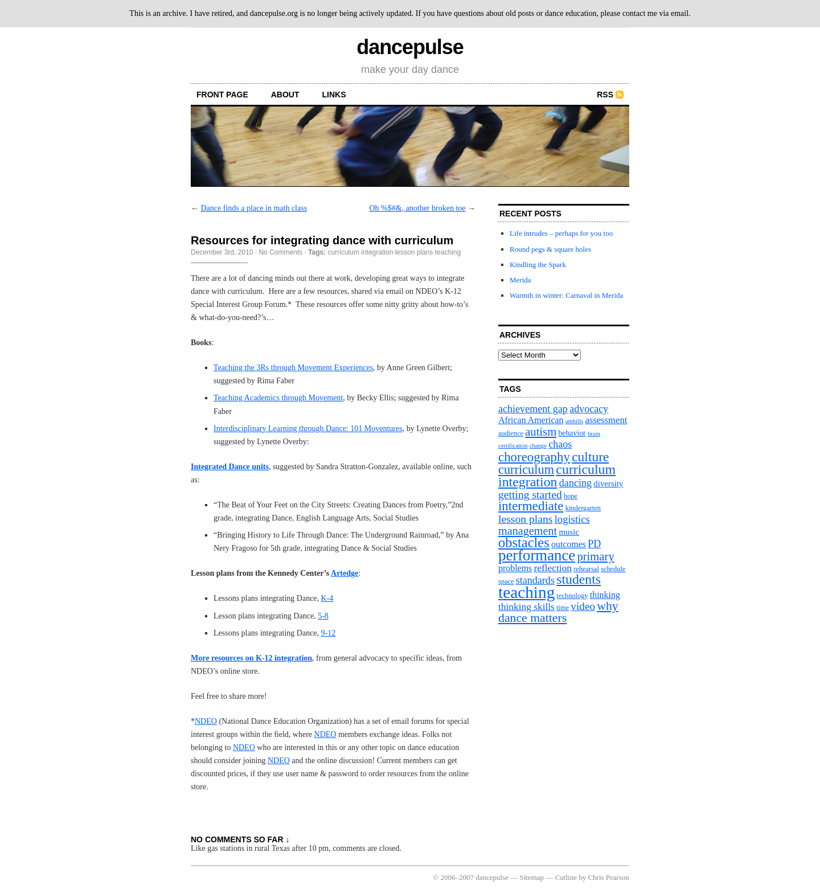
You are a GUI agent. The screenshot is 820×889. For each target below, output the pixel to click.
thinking (605, 595)
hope (570, 496)
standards (535, 580)
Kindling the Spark (538, 264)
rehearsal (586, 569)
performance (536, 555)
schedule (613, 569)
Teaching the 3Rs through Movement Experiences (293, 367)
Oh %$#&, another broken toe (417, 208)
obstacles (524, 542)
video (583, 606)
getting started (530, 494)
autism (540, 431)
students (578, 579)
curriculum (526, 469)
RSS (605, 94)
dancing (575, 483)
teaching (448, 252)
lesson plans (414, 252)
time (562, 608)
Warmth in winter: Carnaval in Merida (566, 295)
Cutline (566, 877)
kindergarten (583, 508)
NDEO (206, 721)
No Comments (280, 252)
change (538, 446)
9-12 (328, 633)
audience (510, 433)
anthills (574, 421)
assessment (606, 420)
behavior (571, 433)
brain (594, 434)
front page (222, 94)
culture (590, 456)
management (527, 531)
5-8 (323, 616)
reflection (553, 568)
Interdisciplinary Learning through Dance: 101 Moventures (308, 428)
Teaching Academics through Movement (278, 398)
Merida (520, 280)
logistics (572, 519)
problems (515, 568)
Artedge (344, 573)
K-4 (327, 598)
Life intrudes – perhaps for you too (561, 233)
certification (512, 446)
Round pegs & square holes (550, 249)
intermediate (530, 506)
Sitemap (532, 877)
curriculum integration (360, 252)
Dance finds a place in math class (254, 208)
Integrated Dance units (230, 466)
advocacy (588, 409)
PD (594, 544)
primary (595, 556)
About (285, 94)
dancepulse (409, 47)
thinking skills (526, 606)
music (569, 531)
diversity (608, 483)
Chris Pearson (608, 877)
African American (531, 420)
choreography (534, 457)
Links (334, 94)
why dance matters (558, 612)
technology (572, 596)
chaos (560, 444)
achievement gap (533, 409)
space (506, 581)
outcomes (568, 544)
